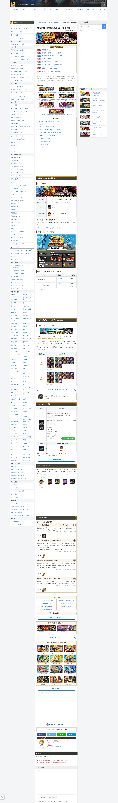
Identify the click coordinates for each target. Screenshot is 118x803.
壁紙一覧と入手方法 (16, 512)
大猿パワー (14, 359)
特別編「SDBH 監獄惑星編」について (49, 121)
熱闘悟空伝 (14, 213)
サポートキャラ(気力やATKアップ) (20, 126)
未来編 (24, 430)
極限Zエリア (14, 228)
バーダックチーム (27, 377)
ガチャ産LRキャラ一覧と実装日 (19, 108)
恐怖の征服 (26, 393)
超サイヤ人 (14, 402)
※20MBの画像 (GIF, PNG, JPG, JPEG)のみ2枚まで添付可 (51, 801)
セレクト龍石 (14, 488)
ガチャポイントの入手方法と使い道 (20, 59)
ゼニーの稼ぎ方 (15, 276)
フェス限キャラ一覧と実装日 (19, 111)
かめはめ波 (26, 396)
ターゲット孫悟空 (27, 388)
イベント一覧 (55, 688)
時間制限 (25, 332)
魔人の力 (25, 368)
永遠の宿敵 (14, 329)
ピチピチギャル (15, 457)
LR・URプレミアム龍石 (17, 491)
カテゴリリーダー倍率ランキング (20, 77)
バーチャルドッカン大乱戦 (18, 185)
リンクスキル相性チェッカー (19, 96)
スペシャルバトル (16, 160)
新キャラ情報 (14, 35)
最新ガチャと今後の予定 (17, 50)
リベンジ (13, 381)
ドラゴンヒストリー (16, 234)
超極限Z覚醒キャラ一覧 (17, 120)
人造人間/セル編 (15, 399)
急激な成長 (14, 368)
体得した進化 (14, 332)
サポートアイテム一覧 (17, 285)
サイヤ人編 (14, 315)
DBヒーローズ (15, 393)
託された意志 (26, 323)
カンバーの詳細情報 (55, 459)
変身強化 (25, 424)
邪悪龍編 (13, 460)
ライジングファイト (16, 197)
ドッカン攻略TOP (16, 25)
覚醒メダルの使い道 (44, 141)
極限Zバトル (14, 225)
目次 (54, 118)
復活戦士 (25, 449)
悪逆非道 (13, 378)
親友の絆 (25, 326)
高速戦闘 (13, 326)
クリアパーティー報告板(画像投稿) (51, 71)
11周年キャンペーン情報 (17, 44)
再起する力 (26, 345)
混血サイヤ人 (26, 454)
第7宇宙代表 (14, 427)
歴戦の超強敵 (14, 179)
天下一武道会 (26, 457)
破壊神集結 (14, 219)
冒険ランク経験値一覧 (17, 279)
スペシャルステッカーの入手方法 (20, 515)
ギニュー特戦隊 (27, 437)
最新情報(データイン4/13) (48, 50)
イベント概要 (43, 124)
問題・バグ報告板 (16, 524)
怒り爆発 (25, 381)
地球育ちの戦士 (27, 309)
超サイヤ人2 (26, 384)
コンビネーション (15, 415)
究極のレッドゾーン (16, 176)
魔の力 (24, 303)
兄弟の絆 (25, 402)
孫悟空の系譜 (14, 411)
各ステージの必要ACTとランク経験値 (50, 129)
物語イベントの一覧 (55, 617)
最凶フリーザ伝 (15, 207)
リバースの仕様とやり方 (17, 506)
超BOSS (13, 306)
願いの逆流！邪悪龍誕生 (17, 200)
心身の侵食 (14, 351)
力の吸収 (25, 359)
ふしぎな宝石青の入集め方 (18, 273)
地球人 (24, 373)
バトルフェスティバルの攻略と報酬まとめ (53, 65)
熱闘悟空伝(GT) (15, 216)
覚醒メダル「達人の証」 (17, 472)
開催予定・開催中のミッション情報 (51, 53)
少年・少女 (26, 405)
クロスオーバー (27, 356)
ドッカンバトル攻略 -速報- (25, 4)
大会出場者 (26, 306)
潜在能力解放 (14, 503)
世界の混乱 (14, 323)
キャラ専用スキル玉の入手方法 (50, 62)
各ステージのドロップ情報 (47, 126)
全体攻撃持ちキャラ (16, 133)
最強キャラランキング (17, 65)
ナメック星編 (14, 440)
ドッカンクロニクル (16, 188)
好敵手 (24, 399)
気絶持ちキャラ (15, 145)
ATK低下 (13, 148)
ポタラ (13, 446)
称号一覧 (13, 282)
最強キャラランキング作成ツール (51, 68)
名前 (38, 770)
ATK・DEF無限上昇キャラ (18, 139)
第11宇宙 (13, 365)
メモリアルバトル (16, 182)
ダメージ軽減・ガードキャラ (19, 136)
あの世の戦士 (14, 389)
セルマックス (14, 194)
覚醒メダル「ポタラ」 (17, 466)
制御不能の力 (14, 303)
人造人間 (25, 427)
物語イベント (14, 259)
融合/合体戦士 (26, 315)
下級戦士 (25, 443)
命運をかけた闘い (27, 319)
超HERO (13, 312)
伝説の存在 (26, 329)
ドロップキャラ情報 (44, 138)
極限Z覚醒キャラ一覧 (17, 117)
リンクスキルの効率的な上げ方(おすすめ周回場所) (21, 266)
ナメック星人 (14, 433)
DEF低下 (13, 151)
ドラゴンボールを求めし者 (27, 420)
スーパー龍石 (14, 497)
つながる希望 (26, 351)
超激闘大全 (14, 203)
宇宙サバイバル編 (15, 453)
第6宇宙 (25, 416)
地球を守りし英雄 (27, 299)
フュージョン (26, 460)
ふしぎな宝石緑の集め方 (17, 270)
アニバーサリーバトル (17, 173)
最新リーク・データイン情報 (19, 29)
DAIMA (13, 294)
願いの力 (13, 309)
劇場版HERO (26, 411)
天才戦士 (13, 345)
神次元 (13, 449)
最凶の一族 (14, 424)
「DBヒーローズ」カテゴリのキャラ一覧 (56, 389)
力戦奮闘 (25, 365)
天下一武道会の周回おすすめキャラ (20, 253)
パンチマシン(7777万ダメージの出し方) (22, 250)
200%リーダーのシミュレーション (20, 90)
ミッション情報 (43, 144)
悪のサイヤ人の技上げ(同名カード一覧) (49, 228)
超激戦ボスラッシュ (16, 240)
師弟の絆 (13, 396)
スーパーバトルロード (17, 237)
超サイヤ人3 (14, 443)
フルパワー (14, 430)
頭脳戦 (13, 362)
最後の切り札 (14, 384)
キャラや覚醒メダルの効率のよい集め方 (50, 132)
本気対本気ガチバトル (17, 166)
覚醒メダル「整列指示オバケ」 (19, 479)
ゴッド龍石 (14, 494)
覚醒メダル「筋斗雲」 (17, 469)
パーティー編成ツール (48, 59)
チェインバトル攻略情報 (17, 231)
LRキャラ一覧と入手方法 (18, 114)
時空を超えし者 (15, 421)
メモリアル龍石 (15, 484)
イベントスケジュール (17, 38)
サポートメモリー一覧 (17, 289)
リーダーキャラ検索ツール (18, 93)
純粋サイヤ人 (26, 433)
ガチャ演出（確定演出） (17, 56)
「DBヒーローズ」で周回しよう (47, 135)
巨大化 (24, 440)
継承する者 (14, 300)
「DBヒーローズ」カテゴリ (61, 202)
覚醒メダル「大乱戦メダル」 (19, 475)
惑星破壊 (25, 342)
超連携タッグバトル (16, 163)
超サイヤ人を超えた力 (15, 319)
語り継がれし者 (27, 339)
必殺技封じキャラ (16, 142)
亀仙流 (24, 348)
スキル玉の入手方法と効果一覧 (19, 509)
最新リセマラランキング (17, 74)
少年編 (13, 405)
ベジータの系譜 (27, 408)
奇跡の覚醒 (14, 348)
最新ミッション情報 (16, 32)
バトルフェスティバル (17, 169)
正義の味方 (14, 342)
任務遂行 (25, 294)
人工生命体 (14, 408)
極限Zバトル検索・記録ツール (19, 99)
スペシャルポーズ (15, 372)
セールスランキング (16, 80)
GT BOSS (25, 335)
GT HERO (14, 339)
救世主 (24, 362)
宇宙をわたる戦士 (15, 355)
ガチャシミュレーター (17, 53)
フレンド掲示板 (15, 521)
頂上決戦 (13, 256)
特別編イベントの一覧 (56, 637)
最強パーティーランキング (18, 68)
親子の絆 (25, 312)
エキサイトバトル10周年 (17, 244)
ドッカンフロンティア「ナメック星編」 (52, 56)
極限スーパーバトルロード (18, 222)
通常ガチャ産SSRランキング (19, 71)
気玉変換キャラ (15, 129)
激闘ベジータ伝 (15, 210)
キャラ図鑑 (14, 105)
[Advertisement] (58, 15)
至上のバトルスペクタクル (18, 191)
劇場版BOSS (14, 437)
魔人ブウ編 (26, 446)
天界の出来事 (14, 335)
